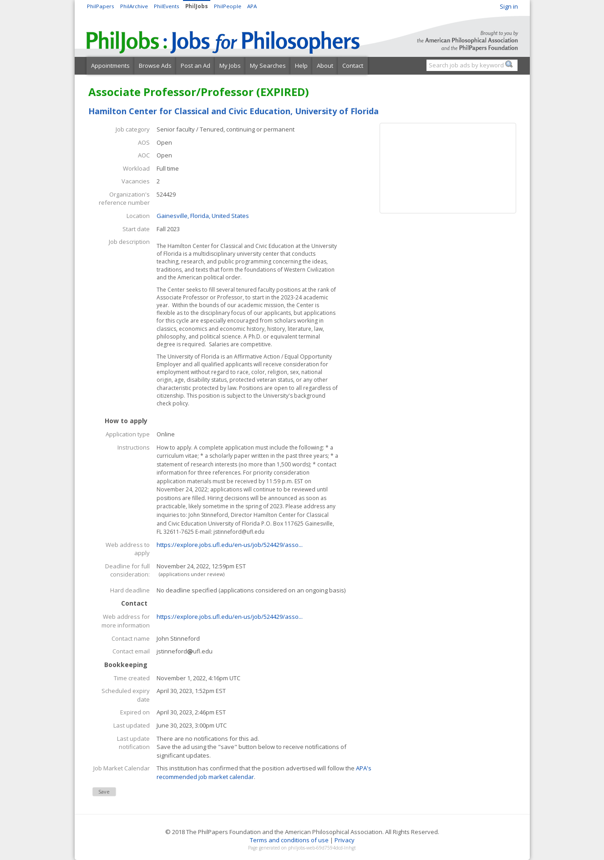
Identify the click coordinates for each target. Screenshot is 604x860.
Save (104, 791)
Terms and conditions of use (289, 840)
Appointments (110, 65)
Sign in (509, 6)
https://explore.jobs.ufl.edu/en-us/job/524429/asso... (230, 545)
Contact (352, 65)
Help (301, 65)
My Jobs (230, 65)
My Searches (268, 65)
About (325, 65)
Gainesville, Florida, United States (203, 216)
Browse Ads (155, 65)
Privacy (345, 840)
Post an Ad (195, 65)
